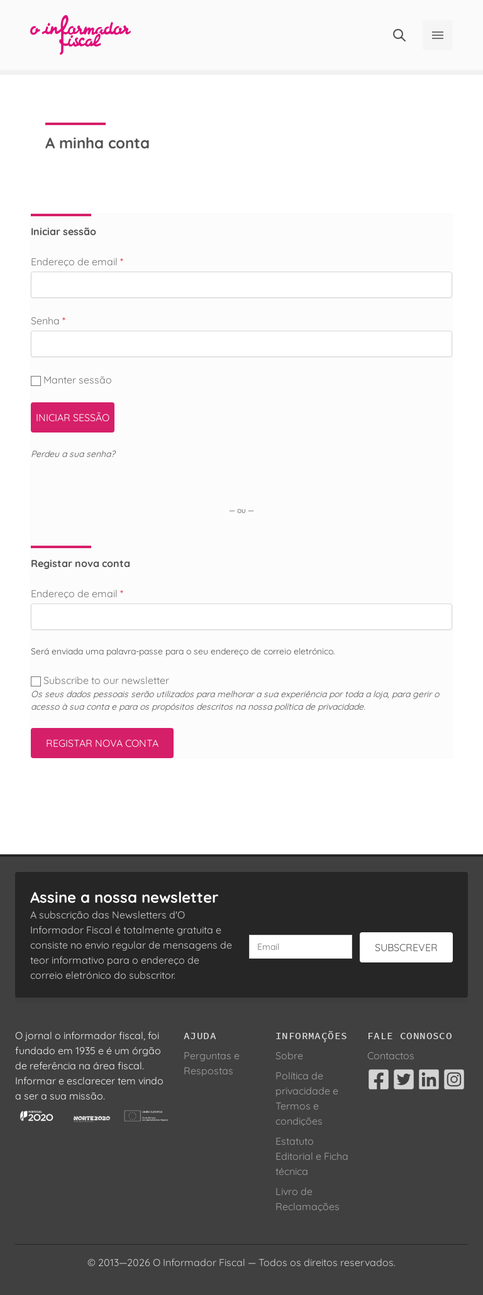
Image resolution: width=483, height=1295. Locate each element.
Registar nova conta (102, 743)
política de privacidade (319, 706)
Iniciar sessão (72, 417)
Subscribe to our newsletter (101, 680)
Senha (48, 320)
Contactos (390, 1055)
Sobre (289, 1055)
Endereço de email (77, 261)
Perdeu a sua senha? (73, 454)
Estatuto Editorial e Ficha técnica (311, 1156)
